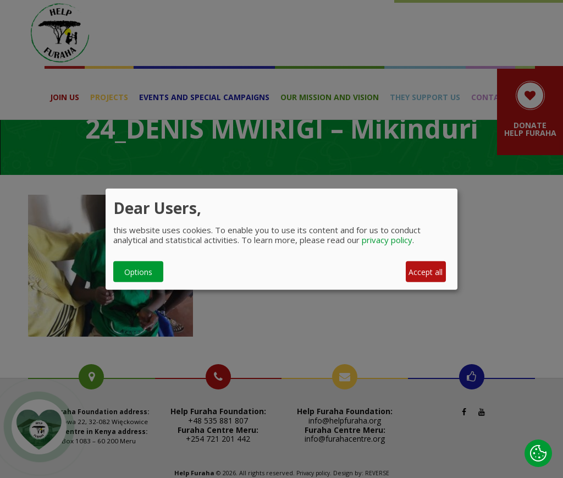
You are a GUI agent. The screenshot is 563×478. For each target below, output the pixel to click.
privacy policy (387, 239)
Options (138, 271)
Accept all (426, 271)
